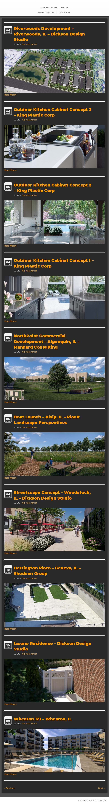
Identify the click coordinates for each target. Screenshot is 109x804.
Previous (9, 788)
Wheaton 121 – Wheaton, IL (43, 719)
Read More (10, 94)
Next (101, 788)
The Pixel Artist (29, 44)
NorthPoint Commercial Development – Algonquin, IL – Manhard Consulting (46, 341)
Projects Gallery (46, 12)
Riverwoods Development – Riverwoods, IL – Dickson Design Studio (49, 34)
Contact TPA (64, 12)
